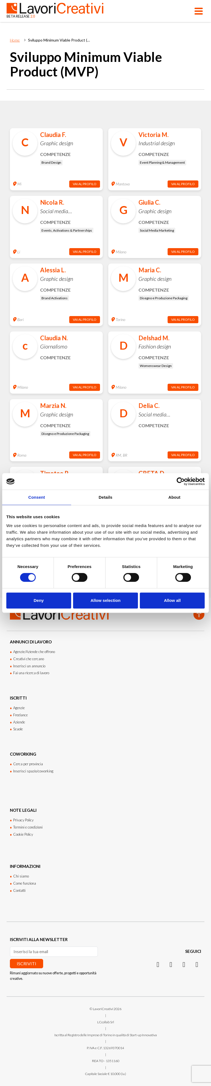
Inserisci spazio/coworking (33, 771)
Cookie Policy (23, 834)
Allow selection (105, 600)
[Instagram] (158, 964)
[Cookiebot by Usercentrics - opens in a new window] (181, 481)
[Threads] (197, 964)
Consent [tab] (36, 497)
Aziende (19, 722)
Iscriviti (26, 963)
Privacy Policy (23, 820)
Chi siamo (21, 876)
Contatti (19, 890)
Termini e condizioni (28, 827)
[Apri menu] (198, 11)
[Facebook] (184, 964)
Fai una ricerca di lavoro (31, 673)
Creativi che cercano (28, 659)
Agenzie (19, 708)
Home (15, 40)
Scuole (18, 729)
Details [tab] (105, 497)
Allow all (172, 600)
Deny (39, 600)
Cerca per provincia (28, 764)
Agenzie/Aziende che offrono (34, 651)
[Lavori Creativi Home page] (55, 11)
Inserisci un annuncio (29, 666)
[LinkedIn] (170, 964)
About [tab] (174, 497)
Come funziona (24, 883)
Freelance (20, 715)
